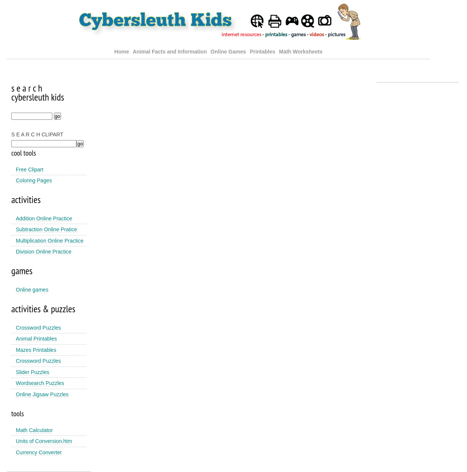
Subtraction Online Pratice (46, 229)
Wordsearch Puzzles (40, 383)
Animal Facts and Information (170, 52)
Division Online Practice (44, 252)
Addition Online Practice (44, 218)
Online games (32, 290)
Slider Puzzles (32, 372)
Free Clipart (29, 169)
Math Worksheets (301, 52)
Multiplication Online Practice (50, 241)
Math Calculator (34, 430)
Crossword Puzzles (38, 328)
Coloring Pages (34, 180)
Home (121, 52)
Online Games (228, 52)
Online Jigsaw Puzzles (42, 394)
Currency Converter (39, 452)
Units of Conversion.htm (44, 441)
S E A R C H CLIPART (37, 134)
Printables (263, 52)
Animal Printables (36, 339)
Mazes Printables (36, 350)
